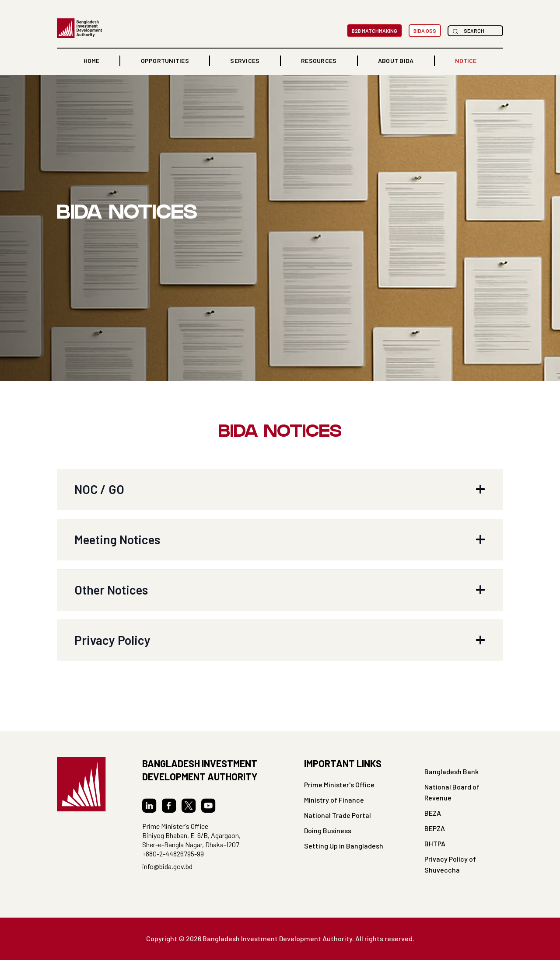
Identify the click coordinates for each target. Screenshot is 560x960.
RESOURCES (318, 60)
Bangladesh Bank (451, 771)
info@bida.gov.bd (167, 866)
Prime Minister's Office (339, 784)
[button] (165, 60)
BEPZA (434, 828)
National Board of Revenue (452, 792)
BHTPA (434, 843)
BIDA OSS (424, 31)
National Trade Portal (337, 815)
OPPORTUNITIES (165, 60)
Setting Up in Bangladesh (343, 846)
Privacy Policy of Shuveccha (450, 864)
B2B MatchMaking (374, 31)
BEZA (432, 813)
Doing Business (327, 830)
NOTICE (465, 60)
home (91, 60)
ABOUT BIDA (396, 60)
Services (244, 60)
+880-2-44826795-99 (173, 853)
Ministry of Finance (334, 800)
